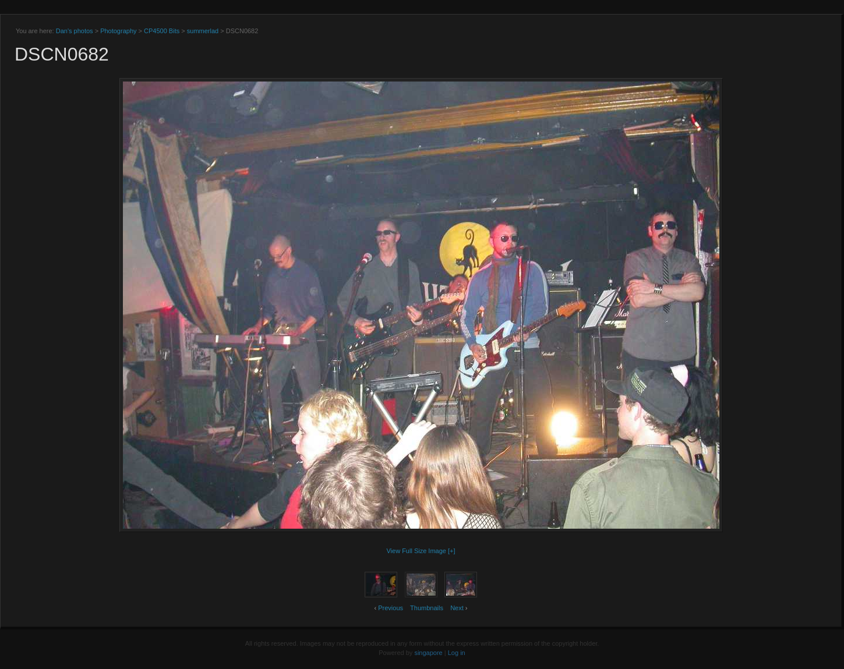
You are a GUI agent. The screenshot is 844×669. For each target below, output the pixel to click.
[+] (451, 550)
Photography (118, 30)
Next (457, 607)
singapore (428, 652)
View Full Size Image (416, 550)
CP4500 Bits (161, 30)
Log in (456, 652)
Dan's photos (74, 30)
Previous (390, 607)
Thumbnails (426, 607)
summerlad (202, 30)
